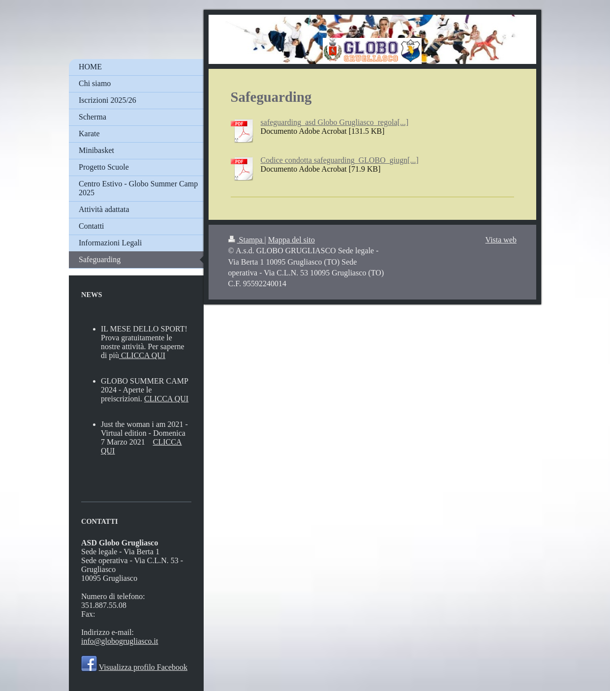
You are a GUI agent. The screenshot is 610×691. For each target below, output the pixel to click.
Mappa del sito (291, 240)
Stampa (246, 240)
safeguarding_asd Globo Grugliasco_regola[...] (335, 122)
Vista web (501, 240)
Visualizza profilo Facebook (143, 667)
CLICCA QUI (143, 355)
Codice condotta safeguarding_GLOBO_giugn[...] (340, 160)
